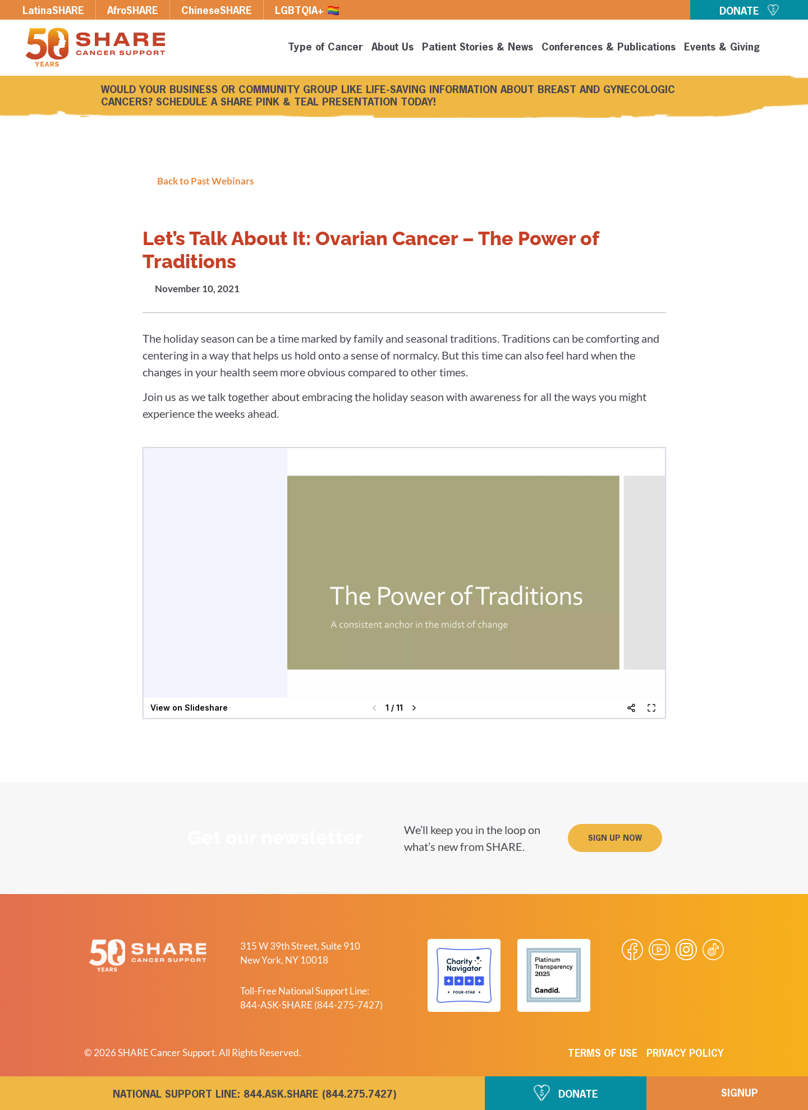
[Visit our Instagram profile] (686, 949)
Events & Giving (722, 48)
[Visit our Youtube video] (659, 949)
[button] (781, 49)
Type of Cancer (325, 48)
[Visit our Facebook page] (632, 949)
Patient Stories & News (477, 48)
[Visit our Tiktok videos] (713, 949)
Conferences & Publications (608, 48)
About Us (392, 48)
